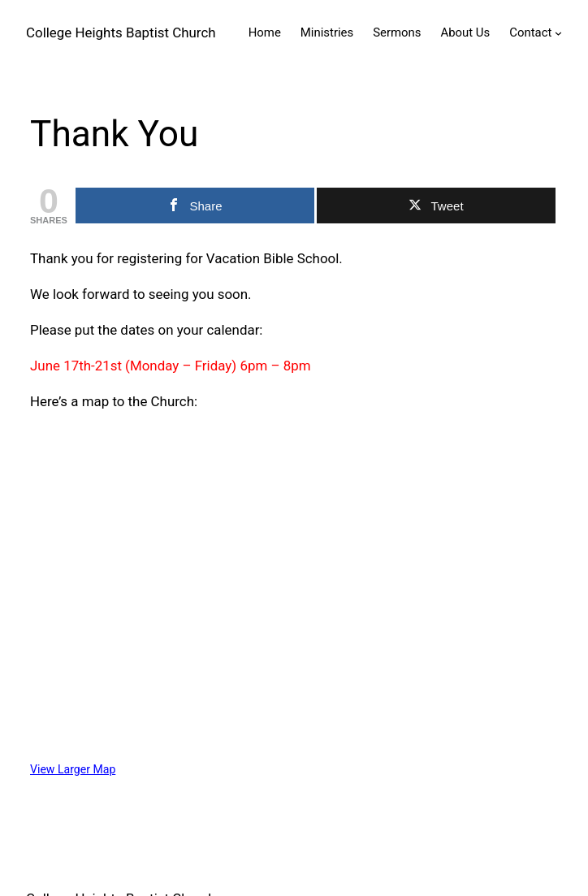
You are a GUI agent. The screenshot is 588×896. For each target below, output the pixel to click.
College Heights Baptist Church (121, 32)
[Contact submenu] (558, 33)
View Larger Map (72, 769)
